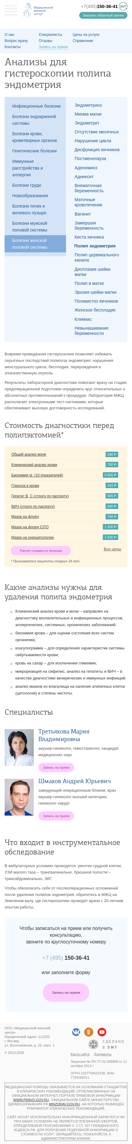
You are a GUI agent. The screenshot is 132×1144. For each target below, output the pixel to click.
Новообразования (30, 195)
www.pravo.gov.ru (31, 1100)
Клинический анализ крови (34, 465)
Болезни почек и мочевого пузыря (29, 209)
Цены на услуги (86, 35)
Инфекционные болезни (36, 106)
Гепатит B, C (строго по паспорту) (40, 496)
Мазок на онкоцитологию (32, 537)
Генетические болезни (34, 150)
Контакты (13, 47)
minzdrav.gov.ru (64, 1104)
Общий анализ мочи (28, 454)
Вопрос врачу (16, 41)
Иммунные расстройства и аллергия (27, 168)
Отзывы (45, 41)
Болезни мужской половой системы (29, 226)
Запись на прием (66, 992)
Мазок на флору (25, 517)
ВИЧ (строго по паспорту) (33, 506)
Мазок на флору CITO (30, 527)
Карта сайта (80, 1054)
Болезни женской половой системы (29, 244)
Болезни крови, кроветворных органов (34, 137)
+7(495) (99, 6)
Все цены (112, 549)
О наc (9, 35)
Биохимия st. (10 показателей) (37, 475)
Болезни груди (26, 185)
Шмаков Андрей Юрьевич (74, 781)
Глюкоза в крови (25, 486)
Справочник (83, 41)
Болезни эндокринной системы (34, 120)
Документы (103, 1054)
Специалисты (50, 35)
